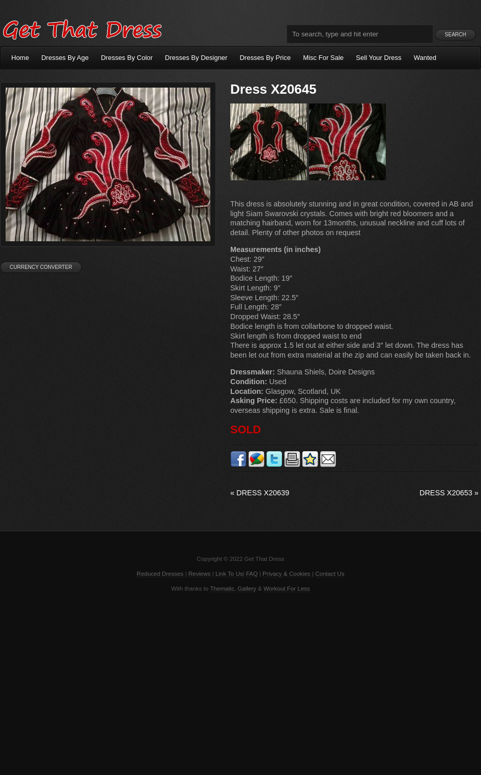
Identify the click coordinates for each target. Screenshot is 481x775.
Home (20, 57)
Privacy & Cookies (286, 574)
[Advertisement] (240, 683)
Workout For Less (287, 588)
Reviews (199, 574)
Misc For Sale (323, 57)
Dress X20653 (449, 493)
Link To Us (229, 574)
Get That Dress (82, 28)
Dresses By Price (265, 57)
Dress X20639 (259, 493)
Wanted (425, 57)
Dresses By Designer (196, 57)
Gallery (246, 588)
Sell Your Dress (379, 57)
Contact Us (329, 574)
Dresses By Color (126, 57)
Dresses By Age (65, 57)
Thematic (222, 588)
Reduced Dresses (160, 574)
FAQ (252, 574)
